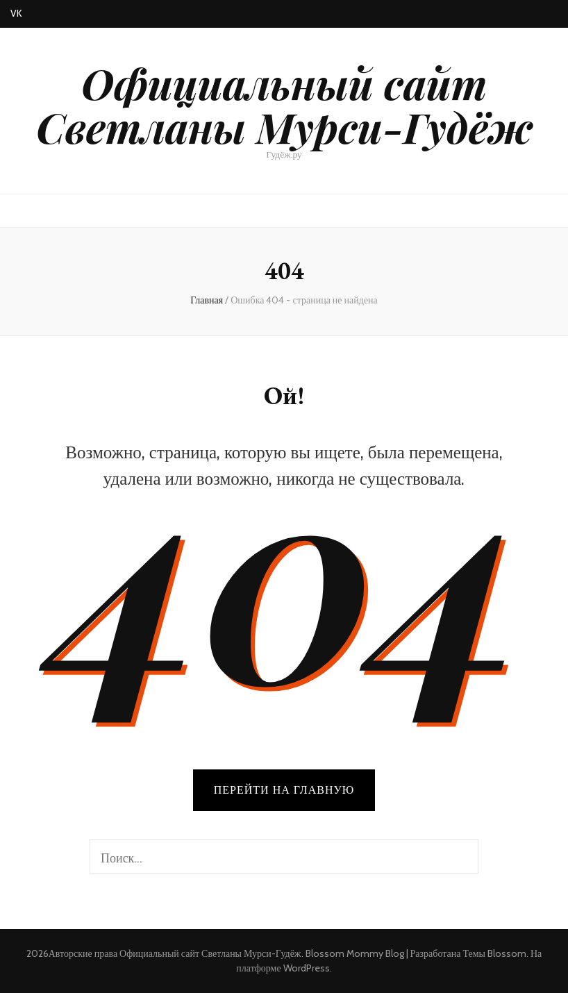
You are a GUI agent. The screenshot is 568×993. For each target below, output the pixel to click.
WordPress (306, 968)
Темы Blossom (494, 953)
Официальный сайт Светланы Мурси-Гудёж (284, 104)
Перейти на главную (284, 789)
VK (16, 13)
